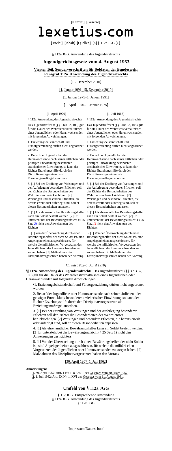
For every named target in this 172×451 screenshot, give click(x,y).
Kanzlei (77, 22)
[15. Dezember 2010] (86, 82)
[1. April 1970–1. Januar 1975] (86, 105)
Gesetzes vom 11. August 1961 (103, 376)
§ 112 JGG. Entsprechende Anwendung (86, 395)
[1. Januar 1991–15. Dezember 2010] (86, 90)
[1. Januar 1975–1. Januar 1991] (86, 97)
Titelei (56, 43)
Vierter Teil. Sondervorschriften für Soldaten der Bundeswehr (86, 69)
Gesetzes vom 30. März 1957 (108, 373)
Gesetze (93, 22)
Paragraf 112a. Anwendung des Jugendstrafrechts (86, 74)
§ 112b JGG (86, 403)
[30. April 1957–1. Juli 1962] (86, 361)
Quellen (84, 43)
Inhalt (70, 43)
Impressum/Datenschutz (86, 429)
